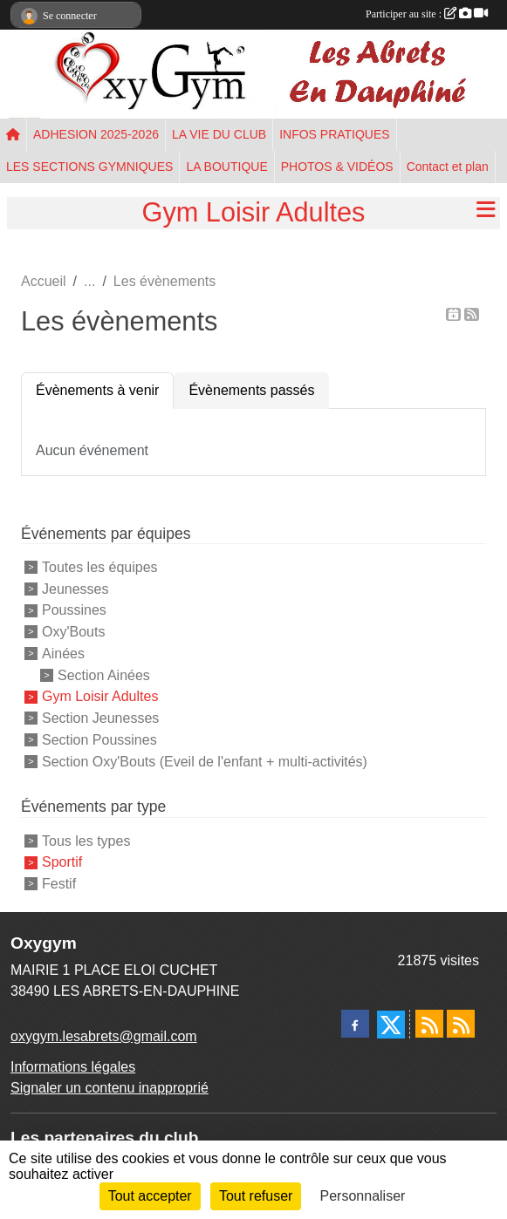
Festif (59, 883)
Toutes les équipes (100, 567)
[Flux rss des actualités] (429, 1024)
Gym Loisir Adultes (100, 696)
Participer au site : (427, 14)
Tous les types (86, 840)
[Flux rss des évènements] (461, 1024)
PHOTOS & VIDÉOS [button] (337, 167)
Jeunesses (75, 588)
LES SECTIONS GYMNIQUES (89, 167)
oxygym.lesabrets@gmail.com (103, 1036)
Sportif (62, 862)
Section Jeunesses (100, 718)
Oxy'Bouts (73, 631)
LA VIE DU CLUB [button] (219, 134)
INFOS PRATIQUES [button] (334, 134)
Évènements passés (251, 390)
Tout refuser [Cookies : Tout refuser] (255, 1195)
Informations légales (72, 1066)
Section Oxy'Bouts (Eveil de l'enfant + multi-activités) (204, 760)
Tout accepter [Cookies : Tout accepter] (150, 1195)
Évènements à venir (97, 390)
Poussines (74, 610)
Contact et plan (448, 167)
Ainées (63, 653)
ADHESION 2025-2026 (96, 134)
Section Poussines (99, 739)
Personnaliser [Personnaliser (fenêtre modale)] (363, 1195)
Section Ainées (104, 674)
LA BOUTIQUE (226, 167)
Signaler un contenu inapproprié (109, 1087)
